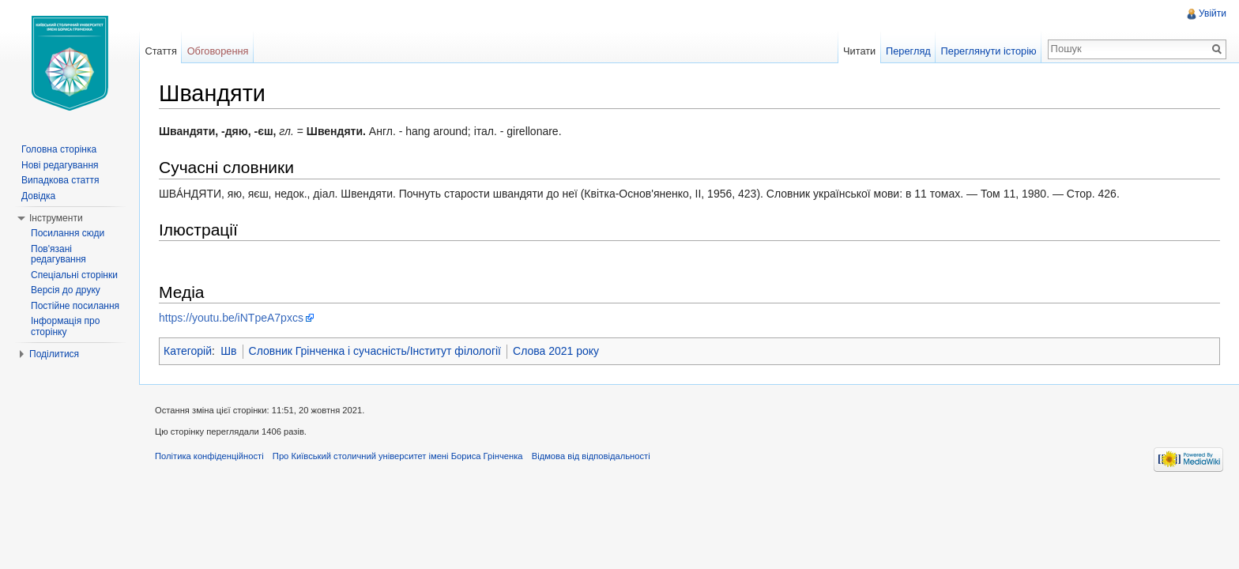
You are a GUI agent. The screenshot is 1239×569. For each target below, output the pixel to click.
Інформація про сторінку (65, 326)
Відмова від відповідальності (591, 456)
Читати (859, 51)
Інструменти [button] (56, 218)
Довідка (38, 196)
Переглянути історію (989, 51)
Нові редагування (60, 165)
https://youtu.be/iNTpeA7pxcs (231, 317)
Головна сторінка (58, 149)
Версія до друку (65, 290)
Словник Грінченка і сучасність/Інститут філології (375, 351)
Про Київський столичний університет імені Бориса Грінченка (398, 456)
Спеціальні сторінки (74, 275)
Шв (228, 351)
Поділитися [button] (54, 354)
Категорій (188, 351)
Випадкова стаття (60, 180)
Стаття (160, 51)
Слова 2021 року (556, 351)
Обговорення (218, 51)
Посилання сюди (67, 233)
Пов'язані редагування (58, 254)
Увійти (1212, 13)
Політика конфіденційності (209, 456)
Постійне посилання (75, 305)
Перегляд (908, 51)
